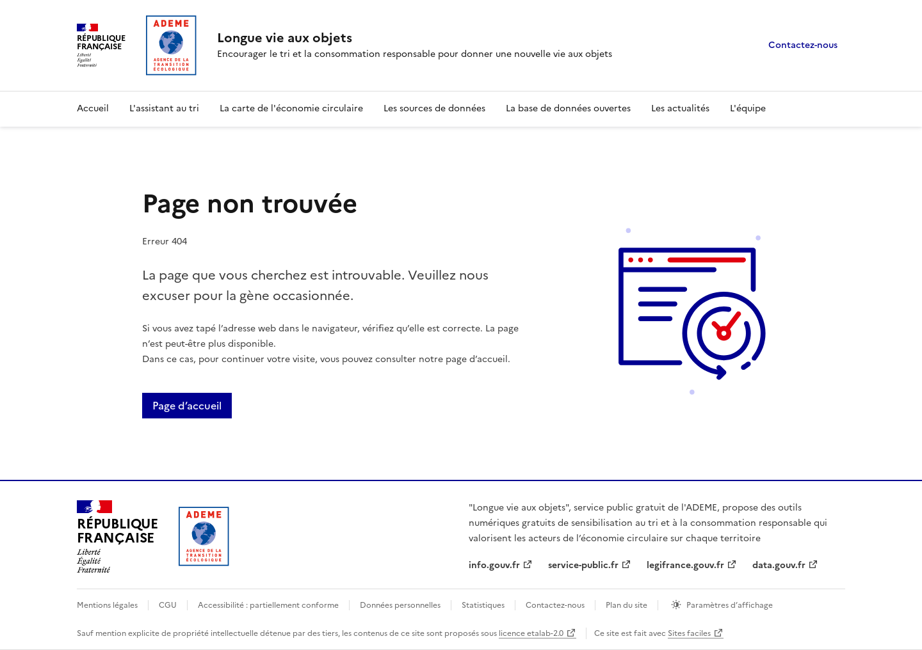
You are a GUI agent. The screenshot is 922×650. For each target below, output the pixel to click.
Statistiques (483, 605)
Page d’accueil (187, 405)
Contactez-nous (802, 45)
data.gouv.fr (778, 565)
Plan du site (626, 605)
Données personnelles (400, 605)
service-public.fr (583, 565)
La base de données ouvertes (568, 108)
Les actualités (680, 108)
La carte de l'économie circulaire (291, 108)
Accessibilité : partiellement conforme (268, 605)
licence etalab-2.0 (531, 633)
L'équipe (748, 108)
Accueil (93, 108)
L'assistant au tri (164, 108)
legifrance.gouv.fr (685, 565)
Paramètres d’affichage (729, 605)
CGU (168, 605)
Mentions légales (107, 605)
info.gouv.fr (494, 565)
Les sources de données (434, 108)
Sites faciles (689, 633)
